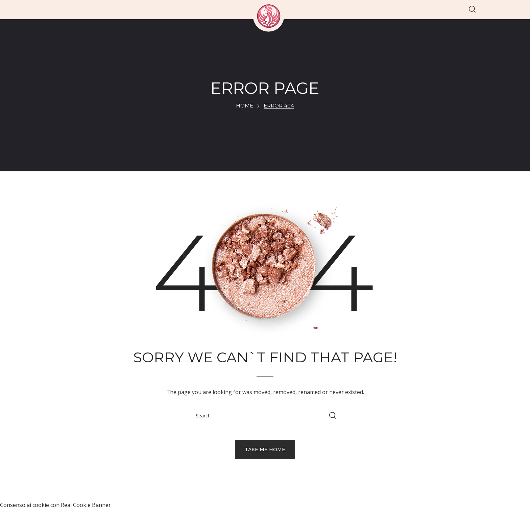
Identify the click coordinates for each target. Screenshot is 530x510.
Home (244, 105)
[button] (472, 9)
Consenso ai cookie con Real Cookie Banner (55, 505)
